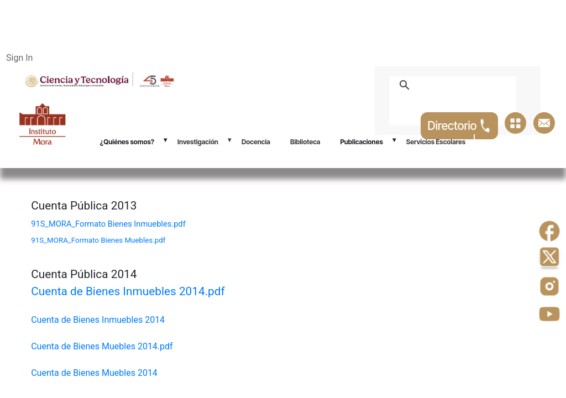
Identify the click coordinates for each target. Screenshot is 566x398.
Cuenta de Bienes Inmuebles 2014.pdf (128, 291)
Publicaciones (361, 142)
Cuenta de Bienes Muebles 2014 (94, 373)
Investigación (197, 142)
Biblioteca (305, 142)
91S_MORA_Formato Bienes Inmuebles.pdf (108, 224)
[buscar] (465, 85)
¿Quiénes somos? (127, 142)
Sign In (19, 58)
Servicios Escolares (435, 142)
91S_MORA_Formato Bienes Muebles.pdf (98, 240)
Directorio (459, 125)
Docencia (256, 142)
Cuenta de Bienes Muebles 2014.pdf (101, 346)
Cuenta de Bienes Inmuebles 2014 (98, 320)
